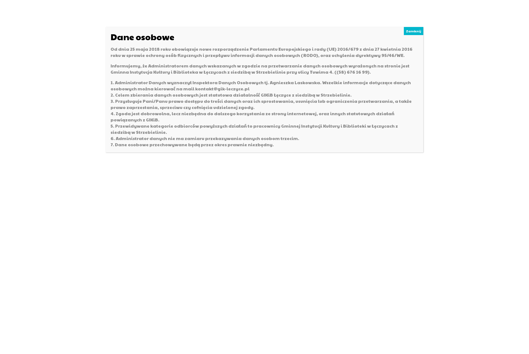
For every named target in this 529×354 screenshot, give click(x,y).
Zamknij (413, 31)
